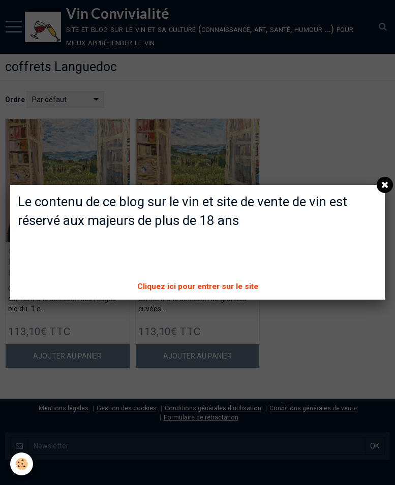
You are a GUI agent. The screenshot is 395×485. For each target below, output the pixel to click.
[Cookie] (21, 463)
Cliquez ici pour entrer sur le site (197, 286)
